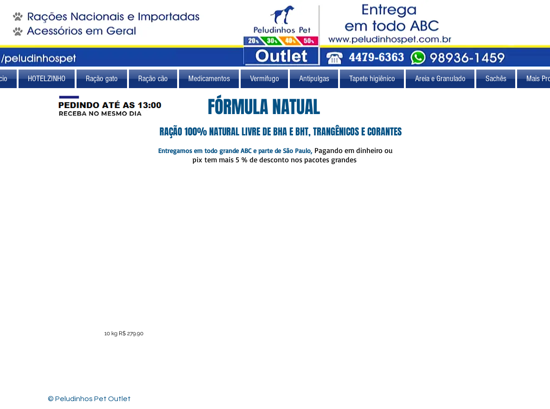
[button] (102, 79)
